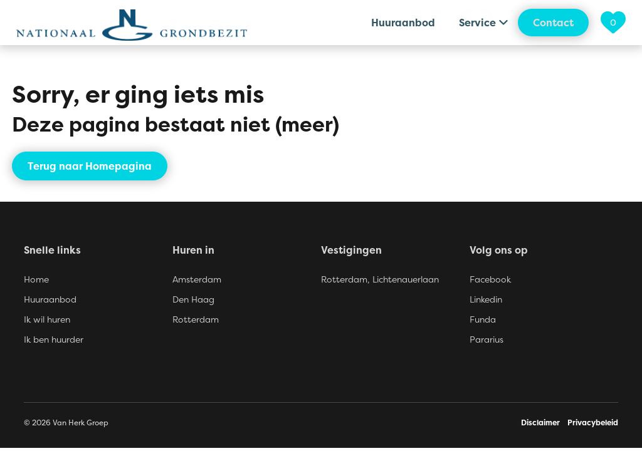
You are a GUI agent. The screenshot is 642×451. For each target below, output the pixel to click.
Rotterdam (195, 319)
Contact (553, 22)
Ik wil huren (47, 319)
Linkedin (486, 299)
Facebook (490, 279)
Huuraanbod (403, 22)
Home (36, 279)
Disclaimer (540, 423)
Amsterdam (196, 279)
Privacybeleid (592, 423)
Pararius (486, 339)
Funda (483, 319)
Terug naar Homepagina (90, 166)
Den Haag (193, 299)
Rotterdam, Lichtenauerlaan (380, 279)
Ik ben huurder (53, 339)
